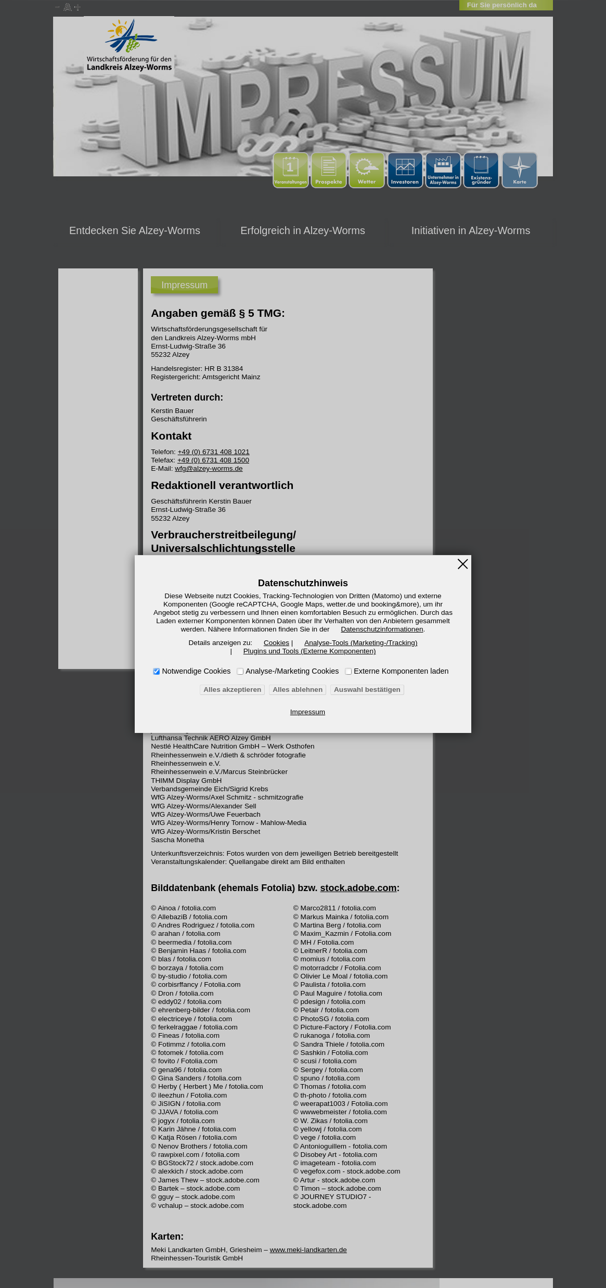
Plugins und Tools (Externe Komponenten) (309, 651)
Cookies (279, 643)
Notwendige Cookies (196, 671)
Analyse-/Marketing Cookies (292, 671)
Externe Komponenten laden (401, 671)
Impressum (307, 712)
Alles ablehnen (298, 689)
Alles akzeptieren (239, 689)
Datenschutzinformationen (306, 629)
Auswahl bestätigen (360, 689)
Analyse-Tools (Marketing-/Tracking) (355, 643)
